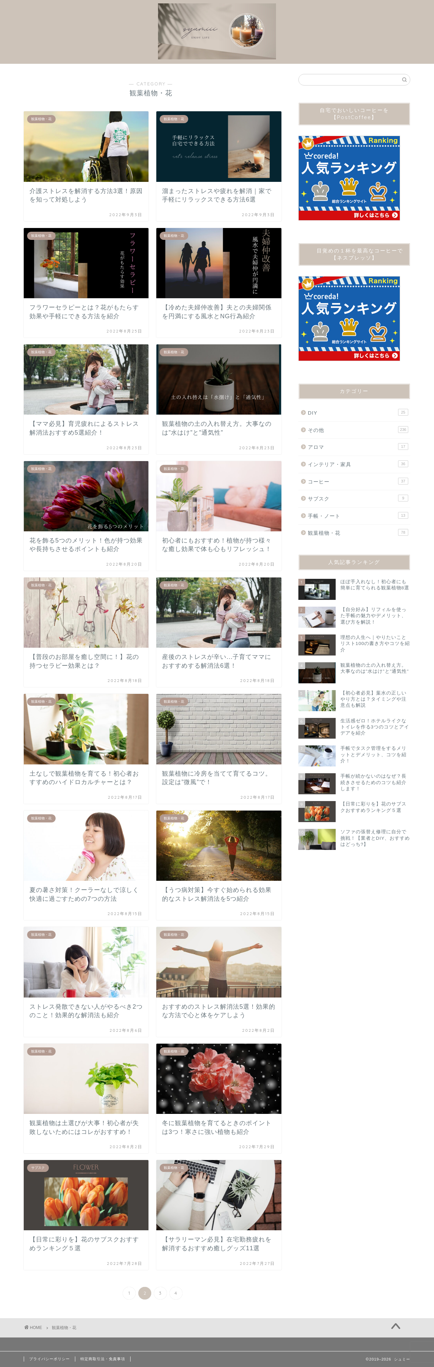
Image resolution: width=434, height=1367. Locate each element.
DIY (358, 412)
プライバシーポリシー (49, 1359)
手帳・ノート (358, 515)
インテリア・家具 (358, 463)
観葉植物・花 (358, 532)
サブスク (358, 498)
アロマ (358, 446)
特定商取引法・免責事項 (102, 1359)
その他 (358, 429)
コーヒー (358, 481)
